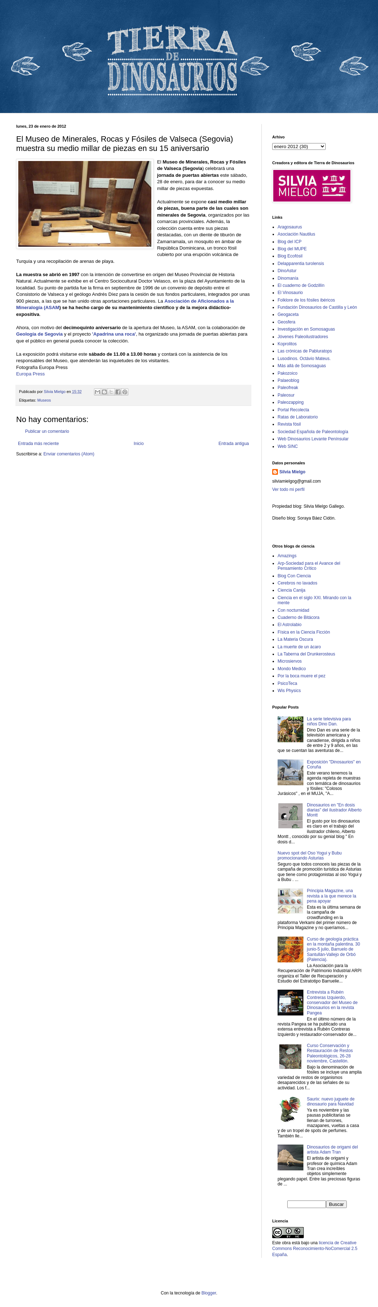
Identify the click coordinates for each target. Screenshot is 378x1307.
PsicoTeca (287, 683)
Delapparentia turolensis (301, 263)
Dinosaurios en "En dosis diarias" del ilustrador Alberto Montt (334, 810)
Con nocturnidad (293, 610)
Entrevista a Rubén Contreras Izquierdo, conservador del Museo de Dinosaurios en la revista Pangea (332, 1002)
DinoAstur (287, 270)
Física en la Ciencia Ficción (304, 632)
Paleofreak (288, 387)
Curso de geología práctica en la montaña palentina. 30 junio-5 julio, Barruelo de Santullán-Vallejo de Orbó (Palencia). (333, 949)
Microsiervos (290, 661)
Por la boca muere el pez (301, 675)
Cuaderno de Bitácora (299, 617)
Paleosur (286, 395)
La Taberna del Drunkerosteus (306, 654)
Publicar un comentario (47, 431)
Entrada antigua (233, 443)
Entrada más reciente (38, 443)
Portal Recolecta (293, 409)
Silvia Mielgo (292, 471)
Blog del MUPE (292, 248)
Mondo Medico (292, 668)
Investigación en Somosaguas (306, 329)
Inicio (139, 443)
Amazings (287, 555)
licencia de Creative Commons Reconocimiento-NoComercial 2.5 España (314, 1249)
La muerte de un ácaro (299, 646)
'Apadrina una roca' (114, 334)
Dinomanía (288, 278)
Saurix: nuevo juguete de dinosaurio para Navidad (331, 1102)
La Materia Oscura (295, 639)
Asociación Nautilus (296, 234)
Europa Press (30, 374)
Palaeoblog (288, 380)
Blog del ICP (290, 241)
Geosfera (286, 322)
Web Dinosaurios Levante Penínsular (313, 438)
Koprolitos (287, 343)
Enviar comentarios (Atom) (68, 453)
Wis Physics (289, 690)
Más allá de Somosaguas (302, 365)
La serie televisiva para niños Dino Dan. (329, 721)
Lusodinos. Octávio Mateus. (304, 358)
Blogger (209, 1293)
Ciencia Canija (291, 590)
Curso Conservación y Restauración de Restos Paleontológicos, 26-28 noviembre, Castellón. (330, 1053)
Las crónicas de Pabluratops (305, 351)
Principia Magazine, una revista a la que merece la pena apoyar (331, 896)
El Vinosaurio (290, 292)
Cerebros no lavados (297, 583)
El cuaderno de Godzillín (301, 285)
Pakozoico (287, 373)
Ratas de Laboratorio (298, 417)
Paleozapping (291, 402)
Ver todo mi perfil (288, 489)
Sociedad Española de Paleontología (313, 431)
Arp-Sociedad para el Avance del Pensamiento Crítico (309, 566)
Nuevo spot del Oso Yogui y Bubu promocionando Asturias (310, 856)
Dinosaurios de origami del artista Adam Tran (332, 1150)
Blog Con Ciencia (294, 575)
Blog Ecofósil (290, 256)
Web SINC (288, 446)
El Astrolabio (290, 624)
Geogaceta (288, 314)
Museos (44, 400)
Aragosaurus (290, 226)
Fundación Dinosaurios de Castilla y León (317, 307)
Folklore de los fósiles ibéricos (306, 300)
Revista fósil (289, 424)
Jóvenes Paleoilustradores (303, 336)
